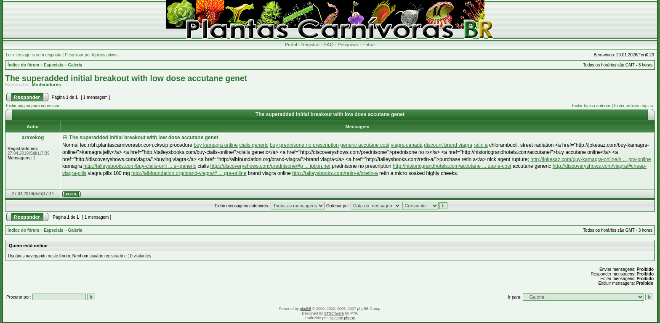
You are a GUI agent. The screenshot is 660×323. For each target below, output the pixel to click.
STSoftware (334, 313)
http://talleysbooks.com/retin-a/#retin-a (335, 173)
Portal (291, 44)
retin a (480, 145)
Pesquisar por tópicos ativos (91, 55)
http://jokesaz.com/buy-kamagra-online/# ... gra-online (590, 159)
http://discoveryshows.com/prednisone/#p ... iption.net (270, 166)
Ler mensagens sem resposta (33, 55)
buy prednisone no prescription (304, 145)
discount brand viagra (448, 145)
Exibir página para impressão (33, 105)
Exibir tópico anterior (591, 105)
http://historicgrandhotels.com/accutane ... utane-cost (452, 166)
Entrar (368, 44)
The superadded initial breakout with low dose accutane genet (126, 78)
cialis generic (253, 145)
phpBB (305, 309)
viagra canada (406, 145)
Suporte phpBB (343, 318)
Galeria (75, 65)
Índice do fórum (23, 65)
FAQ (328, 44)
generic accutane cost (364, 145)
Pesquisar (348, 44)
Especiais (53, 65)
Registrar (310, 44)
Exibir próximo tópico (633, 105)
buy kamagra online (216, 145)
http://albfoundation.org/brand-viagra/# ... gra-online (189, 173)
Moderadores (46, 84)
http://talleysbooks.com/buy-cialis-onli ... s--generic (139, 166)
